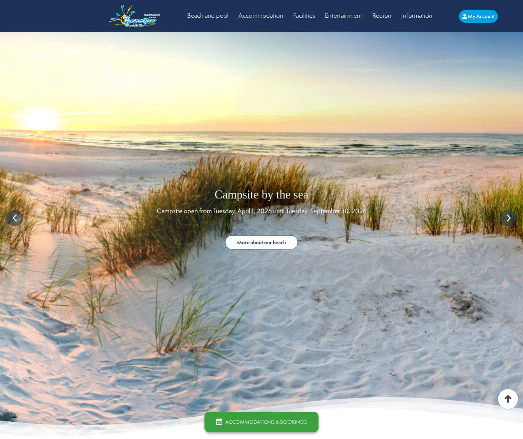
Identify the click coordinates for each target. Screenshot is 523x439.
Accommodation (260, 15)
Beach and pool (207, 15)
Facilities (304, 15)
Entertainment (343, 15)
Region (381, 15)
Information (416, 15)
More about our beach (261, 242)
